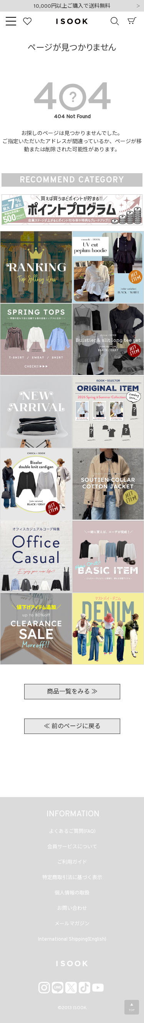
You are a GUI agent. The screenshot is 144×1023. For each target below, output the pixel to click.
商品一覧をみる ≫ (72, 692)
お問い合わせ (72, 909)
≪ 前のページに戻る (72, 726)
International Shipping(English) (72, 939)
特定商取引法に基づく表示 (72, 878)
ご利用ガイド (72, 862)
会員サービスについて (72, 847)
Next (138, 6)
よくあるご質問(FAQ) (72, 832)
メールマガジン (72, 924)
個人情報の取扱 (72, 893)
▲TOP (132, 1007)
